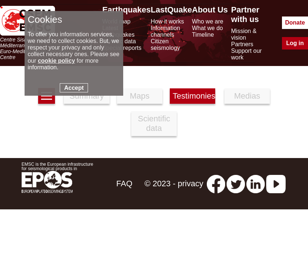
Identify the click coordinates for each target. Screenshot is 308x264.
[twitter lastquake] (236, 183)
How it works (167, 21)
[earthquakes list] (46, 96)
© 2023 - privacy (173, 183)
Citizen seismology (165, 44)
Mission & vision (243, 34)
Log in (295, 43)
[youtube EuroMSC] (276, 183)
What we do (207, 28)
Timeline (203, 35)
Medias (247, 95)
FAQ (124, 183)
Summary (86, 95)
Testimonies (194, 95)
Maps (140, 95)
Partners (242, 44)
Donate (295, 22)
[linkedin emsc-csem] (255, 183)
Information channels (165, 31)
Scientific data (154, 123)
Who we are (207, 21)
